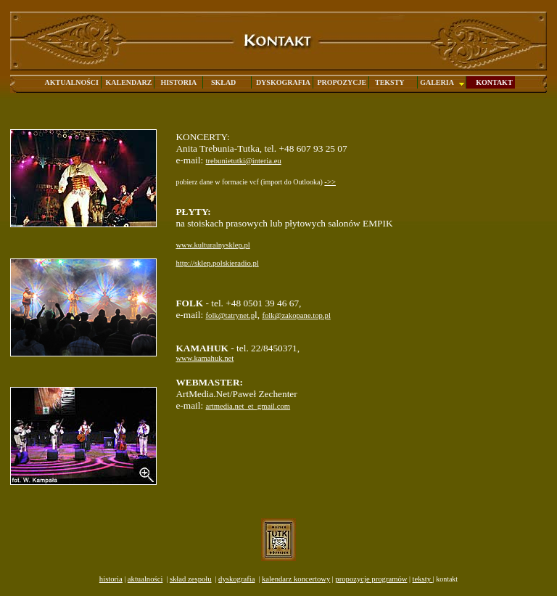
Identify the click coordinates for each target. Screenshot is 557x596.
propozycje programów (371, 579)
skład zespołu (191, 579)
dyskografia (236, 579)
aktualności (145, 579)
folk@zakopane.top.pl (296, 315)
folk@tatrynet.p (230, 315)
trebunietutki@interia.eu (243, 161)
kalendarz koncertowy (296, 579)
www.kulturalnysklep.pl (212, 245)
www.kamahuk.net (205, 358)
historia (111, 579)
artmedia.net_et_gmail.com (248, 406)
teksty (422, 579)
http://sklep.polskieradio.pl (217, 263)
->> (330, 182)
